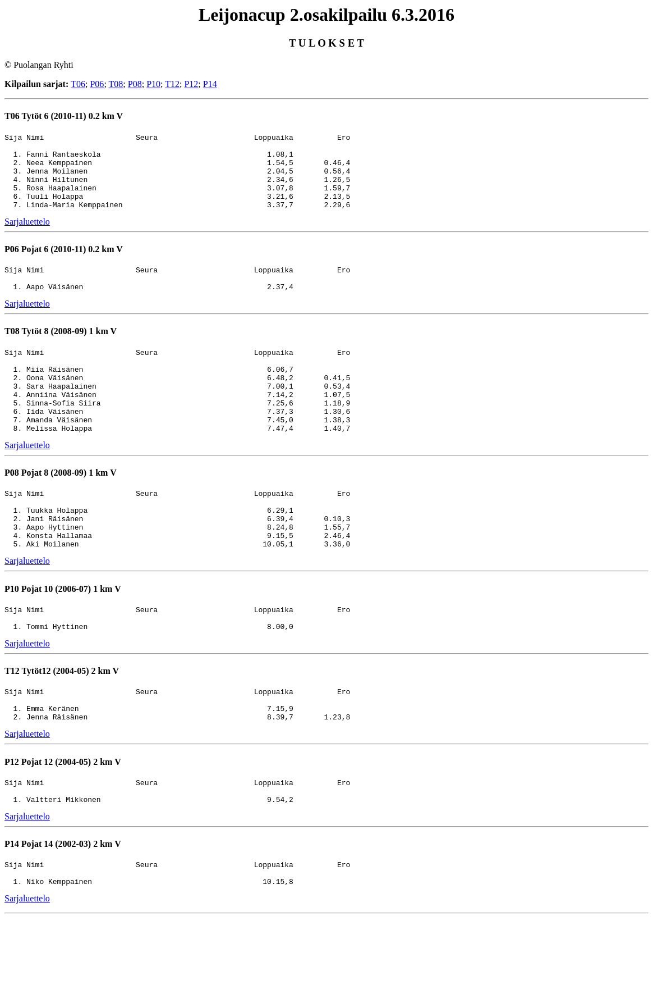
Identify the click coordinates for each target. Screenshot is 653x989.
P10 (153, 84)
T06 (78, 84)
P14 (210, 84)
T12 (172, 84)
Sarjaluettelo (27, 236)
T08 (116, 84)
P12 (191, 84)
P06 (97, 84)
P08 (135, 84)
